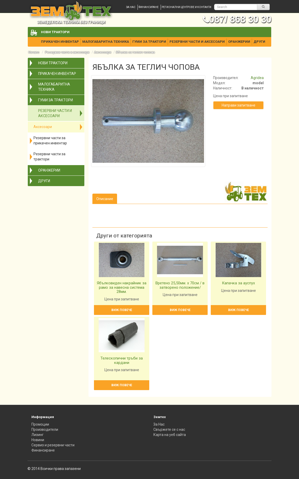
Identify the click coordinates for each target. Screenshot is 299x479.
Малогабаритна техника (105, 42)
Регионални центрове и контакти (186, 7)
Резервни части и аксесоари (197, 42)
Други (259, 42)
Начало (33, 52)
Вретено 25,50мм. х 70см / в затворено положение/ (180, 285)
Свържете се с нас (169, 429)
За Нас (159, 424)
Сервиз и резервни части (52, 445)
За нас (130, 7)
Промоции (40, 424)
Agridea (257, 78)
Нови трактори (55, 32)
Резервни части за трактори (49, 156)
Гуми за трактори (149, 42)
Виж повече (121, 310)
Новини (37, 440)
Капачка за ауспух (238, 283)
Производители (44, 429)
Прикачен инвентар (60, 42)
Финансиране (149, 7)
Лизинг (37, 435)
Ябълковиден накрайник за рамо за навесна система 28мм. (121, 287)
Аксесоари (102, 52)
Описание (104, 199)
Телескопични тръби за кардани (121, 360)
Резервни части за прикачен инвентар (50, 140)
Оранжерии (239, 42)
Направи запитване (238, 105)
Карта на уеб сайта (169, 435)
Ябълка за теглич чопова (135, 52)
